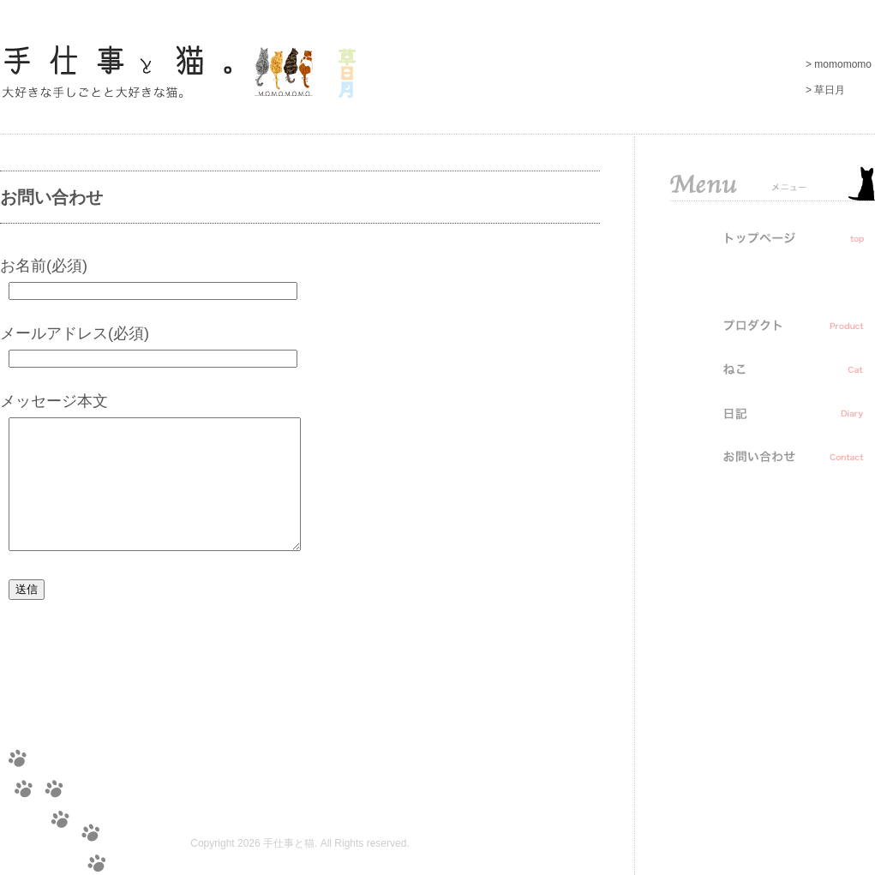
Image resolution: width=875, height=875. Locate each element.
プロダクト (772, 325)
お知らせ (772, 281)
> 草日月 (825, 90)
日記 (772, 412)
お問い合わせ (772, 456)
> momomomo (839, 64)
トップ (772, 237)
